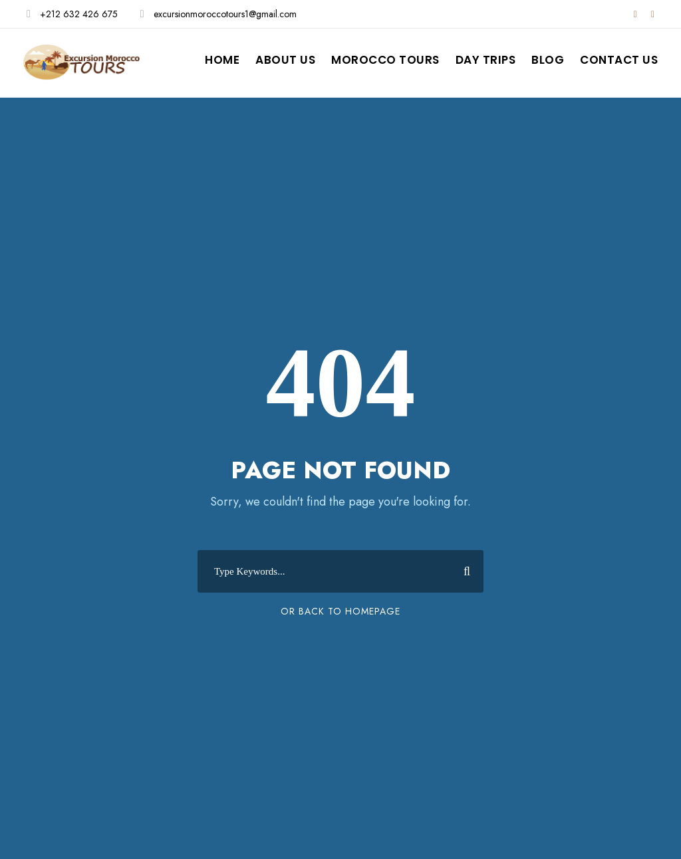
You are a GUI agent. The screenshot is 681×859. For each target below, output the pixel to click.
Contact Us (619, 60)
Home (222, 60)
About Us (285, 60)
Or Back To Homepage (340, 611)
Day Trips (486, 60)
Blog (547, 60)
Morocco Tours (385, 60)
